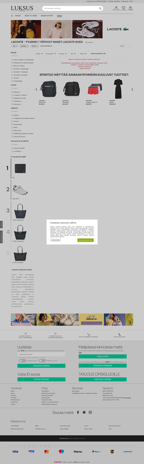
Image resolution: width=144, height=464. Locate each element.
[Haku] (100, 8)
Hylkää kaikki (56, 240)
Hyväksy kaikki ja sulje (85, 240)
